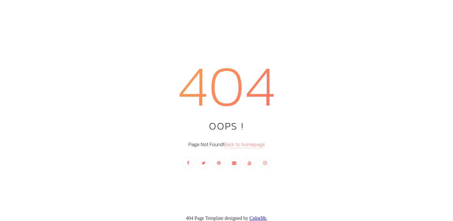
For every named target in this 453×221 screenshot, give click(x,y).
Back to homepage (244, 144)
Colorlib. (258, 218)
